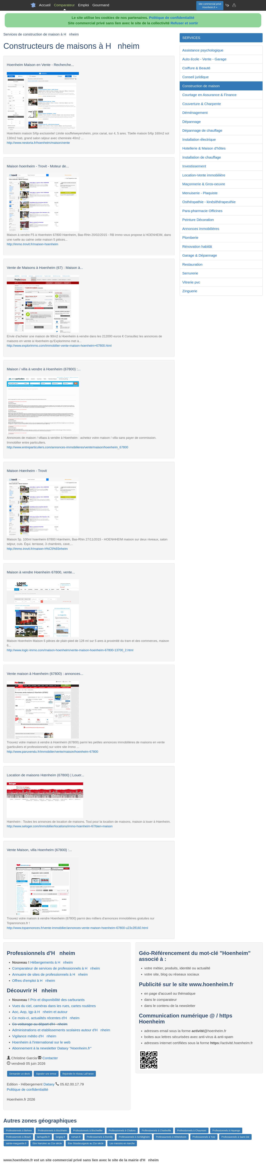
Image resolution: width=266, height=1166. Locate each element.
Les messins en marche (122, 1143)
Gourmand (100, 5)
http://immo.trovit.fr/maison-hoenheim (32, 244)
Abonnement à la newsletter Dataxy (51, 1048)
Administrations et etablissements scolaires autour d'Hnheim (61, 1030)
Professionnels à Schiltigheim (134, 1137)
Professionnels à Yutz (204, 1137)
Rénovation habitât (197, 246)
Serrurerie (190, 273)
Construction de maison (201, 86)
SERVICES (191, 38)
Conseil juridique (195, 77)
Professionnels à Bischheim (52, 1130)
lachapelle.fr (43, 1137)
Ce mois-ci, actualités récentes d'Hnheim (46, 1018)
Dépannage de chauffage (202, 130)
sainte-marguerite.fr (16, 1143)
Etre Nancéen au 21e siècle (47, 1143)
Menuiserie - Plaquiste (200, 193)
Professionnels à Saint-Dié (235, 1137)
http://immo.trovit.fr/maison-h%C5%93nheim (37, 548)
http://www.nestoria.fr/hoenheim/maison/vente (38, 142)
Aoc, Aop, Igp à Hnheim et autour (40, 1012)
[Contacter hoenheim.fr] (234, 5)
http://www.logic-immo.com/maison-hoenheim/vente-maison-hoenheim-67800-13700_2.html (70, 650)
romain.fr (76, 1137)
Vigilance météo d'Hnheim (34, 1036)
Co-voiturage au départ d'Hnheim (40, 1024)
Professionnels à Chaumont (191, 1130)
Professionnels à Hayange (226, 1130)
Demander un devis (19, 1073)
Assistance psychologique (202, 50)
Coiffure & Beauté (196, 68)
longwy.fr (60, 1137)
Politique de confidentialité (171, 18)
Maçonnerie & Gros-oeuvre (203, 184)
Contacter (50, 1058)
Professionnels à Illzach (18, 1137)
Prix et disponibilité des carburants (57, 1000)
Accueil (45, 5)
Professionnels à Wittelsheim (171, 1137)
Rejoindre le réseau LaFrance (78, 1073)
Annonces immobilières (200, 229)
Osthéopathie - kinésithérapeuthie (209, 202)
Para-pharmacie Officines (202, 211)
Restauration (192, 264)
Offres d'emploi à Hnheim (33, 980)
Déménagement (195, 113)
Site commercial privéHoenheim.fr (209, 6)
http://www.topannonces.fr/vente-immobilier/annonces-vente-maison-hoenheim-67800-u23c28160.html (77, 928)
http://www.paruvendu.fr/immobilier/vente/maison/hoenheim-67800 (52, 751)
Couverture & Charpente (201, 104)
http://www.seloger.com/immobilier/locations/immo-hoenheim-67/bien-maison (59, 826)
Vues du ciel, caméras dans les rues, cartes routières (54, 1006)
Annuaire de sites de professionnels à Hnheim (50, 974)
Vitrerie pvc (191, 282)
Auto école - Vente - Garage (204, 59)
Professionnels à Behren (19, 1130)
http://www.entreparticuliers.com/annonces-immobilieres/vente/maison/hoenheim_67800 (67, 447)
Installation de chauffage (201, 157)
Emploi (83, 5)
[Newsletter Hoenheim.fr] (227, 5)
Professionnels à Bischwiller (88, 1130)
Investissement (194, 166)
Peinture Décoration (198, 220)
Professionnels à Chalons (122, 1130)
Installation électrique (199, 139)
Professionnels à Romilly (100, 1137)
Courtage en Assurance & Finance (209, 95)
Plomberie (190, 237)
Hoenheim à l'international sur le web (41, 1042)
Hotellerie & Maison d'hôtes (204, 148)
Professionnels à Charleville (156, 1130)
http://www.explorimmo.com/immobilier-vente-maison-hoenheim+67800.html (59, 345)
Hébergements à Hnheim (51, 962)
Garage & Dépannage (199, 255)
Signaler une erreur (46, 1073)
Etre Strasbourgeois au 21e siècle (85, 1143)
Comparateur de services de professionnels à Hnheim (56, 968)
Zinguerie (189, 291)
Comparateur (64, 5)
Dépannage (191, 122)
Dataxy (48, 1084)
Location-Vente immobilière (203, 175)
